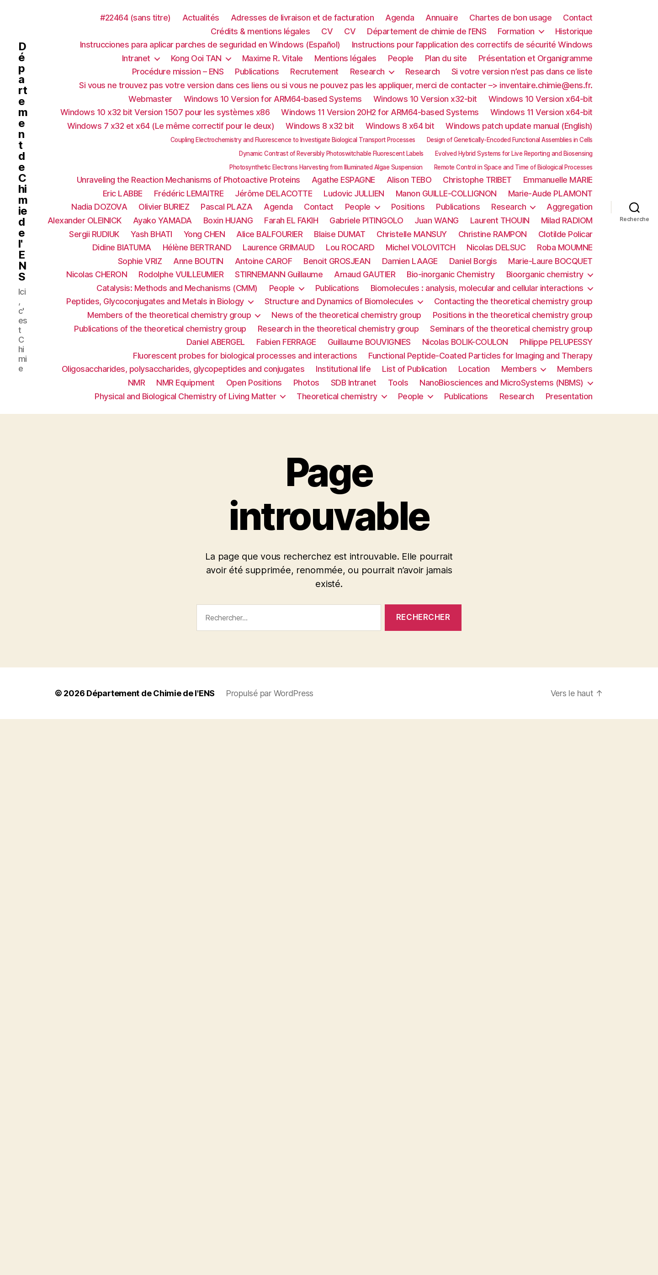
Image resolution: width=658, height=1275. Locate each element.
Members (519, 369)
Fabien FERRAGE (286, 342)
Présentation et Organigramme (535, 58)
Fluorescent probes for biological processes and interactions (245, 355)
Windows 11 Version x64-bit (541, 112)
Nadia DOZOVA (99, 207)
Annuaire (441, 17)
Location (474, 369)
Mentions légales (345, 58)
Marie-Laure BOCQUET (550, 261)
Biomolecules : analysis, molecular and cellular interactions (477, 288)
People (401, 58)
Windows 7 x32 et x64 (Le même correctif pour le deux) (171, 126)
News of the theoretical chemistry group (346, 315)
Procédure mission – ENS (178, 71)
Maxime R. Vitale (272, 58)
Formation (516, 31)
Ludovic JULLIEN (354, 193)
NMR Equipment (185, 382)
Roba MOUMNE (565, 247)
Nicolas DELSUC (496, 247)
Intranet (136, 58)
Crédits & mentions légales (260, 31)
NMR (136, 382)
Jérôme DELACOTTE (273, 193)
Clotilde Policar (565, 234)
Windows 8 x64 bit (400, 126)
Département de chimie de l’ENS (426, 31)
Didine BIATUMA (121, 247)
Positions (408, 207)
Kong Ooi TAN (196, 58)
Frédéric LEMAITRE (189, 193)
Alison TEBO (409, 180)
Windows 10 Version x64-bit (540, 99)
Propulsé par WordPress (269, 693)
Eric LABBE (123, 193)
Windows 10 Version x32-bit (425, 99)
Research (367, 71)
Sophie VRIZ (140, 261)
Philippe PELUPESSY (556, 342)
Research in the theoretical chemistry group (338, 328)
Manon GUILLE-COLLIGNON (446, 193)
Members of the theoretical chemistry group (169, 315)
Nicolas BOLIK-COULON (465, 342)
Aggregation (570, 207)
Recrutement (314, 71)
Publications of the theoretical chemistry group (160, 328)
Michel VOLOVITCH (420, 247)
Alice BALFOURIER (269, 234)
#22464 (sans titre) (135, 17)
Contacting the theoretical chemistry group (513, 301)
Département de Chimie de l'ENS (22, 161)
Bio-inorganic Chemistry (451, 274)
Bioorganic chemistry (545, 274)
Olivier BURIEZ (163, 207)
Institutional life (343, 369)
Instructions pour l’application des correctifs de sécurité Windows (472, 44)
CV (327, 31)
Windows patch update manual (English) (519, 126)
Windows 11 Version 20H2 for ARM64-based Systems (380, 112)
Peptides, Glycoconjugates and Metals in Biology (155, 301)
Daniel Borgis (473, 261)
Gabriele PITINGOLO (366, 220)
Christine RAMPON (492, 234)
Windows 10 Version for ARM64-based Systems (273, 99)
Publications (257, 71)
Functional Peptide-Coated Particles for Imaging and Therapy (480, 355)
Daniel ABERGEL (215, 342)
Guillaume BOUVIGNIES (369, 342)
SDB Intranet (354, 382)
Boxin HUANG (228, 220)
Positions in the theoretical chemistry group (513, 315)
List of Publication (414, 369)
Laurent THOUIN (500, 220)
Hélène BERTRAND (197, 247)
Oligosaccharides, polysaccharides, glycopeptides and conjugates (183, 369)
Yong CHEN (204, 234)
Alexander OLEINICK (85, 220)
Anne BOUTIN (198, 261)
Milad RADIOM (567, 220)
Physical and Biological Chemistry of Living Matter (185, 396)
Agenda (399, 17)
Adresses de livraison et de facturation (302, 17)
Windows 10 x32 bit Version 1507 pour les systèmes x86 (165, 112)
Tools (398, 382)
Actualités (200, 17)
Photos (306, 382)
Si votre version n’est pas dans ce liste (522, 71)
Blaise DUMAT (339, 234)
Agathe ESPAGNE (343, 180)
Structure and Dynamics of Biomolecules (339, 301)
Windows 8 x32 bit (320, 126)
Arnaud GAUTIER (364, 274)
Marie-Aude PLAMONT (550, 193)
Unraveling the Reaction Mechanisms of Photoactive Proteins (188, 180)
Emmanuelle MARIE (558, 180)
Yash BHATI (151, 234)
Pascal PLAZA (226, 207)
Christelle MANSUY (412, 234)
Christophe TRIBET (477, 180)
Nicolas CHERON (96, 274)
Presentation (569, 396)
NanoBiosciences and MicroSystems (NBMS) (501, 382)
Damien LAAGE (410, 261)
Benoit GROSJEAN (337, 261)
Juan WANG (436, 220)
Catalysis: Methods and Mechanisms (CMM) (177, 288)
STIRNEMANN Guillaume (279, 274)
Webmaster (150, 99)
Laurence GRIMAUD (278, 247)
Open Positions (254, 382)
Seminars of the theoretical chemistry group (511, 328)
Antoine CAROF (263, 261)
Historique (574, 31)
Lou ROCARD (350, 247)
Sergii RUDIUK (94, 234)
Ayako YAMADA (162, 220)
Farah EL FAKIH (291, 220)
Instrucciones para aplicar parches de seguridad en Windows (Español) (210, 44)
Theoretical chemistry (337, 396)
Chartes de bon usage (510, 17)
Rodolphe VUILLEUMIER (180, 274)
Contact (578, 17)
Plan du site (446, 58)
